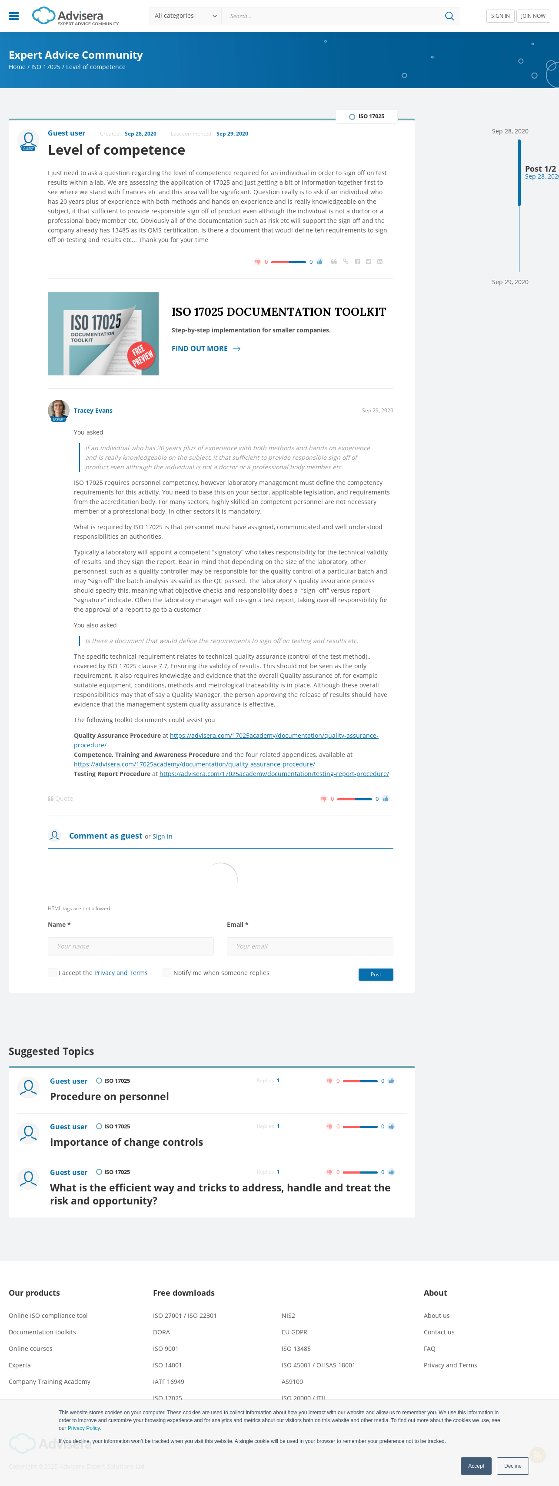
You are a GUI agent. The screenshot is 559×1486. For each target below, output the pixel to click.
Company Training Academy (49, 1381)
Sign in (163, 836)
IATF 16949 (168, 1381)
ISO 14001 (167, 1365)
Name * (59, 925)
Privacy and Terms (121, 973)
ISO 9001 (166, 1348)
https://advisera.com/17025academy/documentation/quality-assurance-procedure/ (194, 764)
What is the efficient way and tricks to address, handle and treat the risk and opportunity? (220, 1194)
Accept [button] (476, 1466)
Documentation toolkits (42, 1332)
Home (17, 67)
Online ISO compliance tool (48, 1315)
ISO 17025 (45, 67)
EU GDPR (294, 1332)
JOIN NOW (533, 16)
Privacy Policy (84, 1428)
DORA (161, 1332)
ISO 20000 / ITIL (304, 1398)
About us (437, 1315)
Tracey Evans (93, 410)
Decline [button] (513, 1466)
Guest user (68, 1081)
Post (376, 974)
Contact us (439, 1332)
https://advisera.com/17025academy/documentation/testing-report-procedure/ (274, 774)
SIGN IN (500, 16)
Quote (60, 799)
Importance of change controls (126, 1142)
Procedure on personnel (109, 1096)
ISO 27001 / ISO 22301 (185, 1315)
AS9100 (292, 1381)
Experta (20, 1365)
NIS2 (288, 1315)
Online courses (31, 1348)
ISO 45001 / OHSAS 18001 (319, 1365)
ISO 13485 (296, 1348)
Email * (238, 925)
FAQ (430, 1348)
